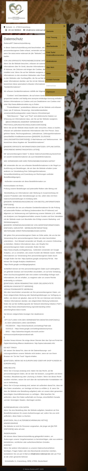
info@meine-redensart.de (35, 30)
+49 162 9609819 (14, 30)
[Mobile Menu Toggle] (3, 12)
